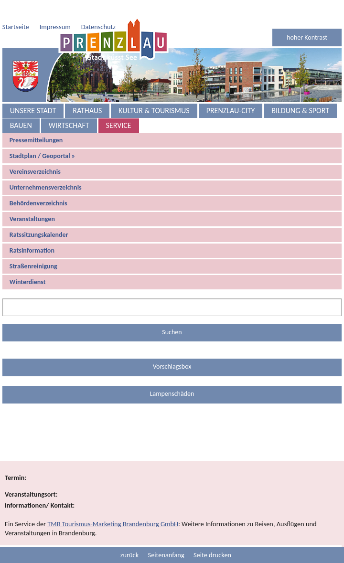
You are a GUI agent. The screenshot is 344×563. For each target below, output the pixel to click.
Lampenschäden (172, 375)
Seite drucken (212, 535)
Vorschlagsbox (172, 347)
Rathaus (87, 91)
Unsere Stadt (33, 91)
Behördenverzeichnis (38, 184)
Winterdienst (28, 263)
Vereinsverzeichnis (35, 153)
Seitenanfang (166, 535)
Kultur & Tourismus (153, 91)
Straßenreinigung (33, 247)
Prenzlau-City (230, 91)
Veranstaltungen (32, 200)
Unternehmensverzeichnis (46, 168)
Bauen (21, 106)
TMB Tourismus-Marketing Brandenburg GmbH (112, 504)
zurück (129, 535)
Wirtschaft (69, 106)
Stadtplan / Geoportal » (42, 137)
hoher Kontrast (307, 18)
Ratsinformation (32, 231)
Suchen (172, 313)
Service (118, 106)
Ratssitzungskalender (39, 216)
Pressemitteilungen (36, 121)
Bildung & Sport (300, 91)
